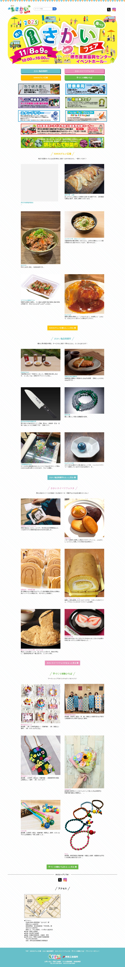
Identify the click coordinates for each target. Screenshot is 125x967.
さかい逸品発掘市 (41, 71)
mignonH (68, 789)
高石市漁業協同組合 (27, 202)
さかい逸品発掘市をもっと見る (62, 477)
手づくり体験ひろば (84, 78)
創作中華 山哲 (69, 195)
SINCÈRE (68, 538)
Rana (66, 854)
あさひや (23, 265)
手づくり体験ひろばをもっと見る (62, 867)
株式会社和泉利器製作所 (28, 421)
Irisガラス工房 (69, 463)
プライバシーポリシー (92, 951)
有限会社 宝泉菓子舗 (28, 589)
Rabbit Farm (25, 372)
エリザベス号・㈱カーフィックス (75, 239)
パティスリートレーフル (72, 598)
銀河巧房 (67, 415)
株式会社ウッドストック (28, 776)
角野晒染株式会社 (70, 714)
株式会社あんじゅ (26, 724)
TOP (27, 951)
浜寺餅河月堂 (69, 636)
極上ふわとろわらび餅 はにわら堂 (32, 650)
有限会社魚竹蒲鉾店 (71, 376)
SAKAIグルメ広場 (41, 78)
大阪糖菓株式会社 (26, 464)
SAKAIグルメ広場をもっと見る (62, 328)
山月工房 (23, 831)
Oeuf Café (68, 315)
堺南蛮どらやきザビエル (28, 526)
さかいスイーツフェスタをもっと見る (62, 663)
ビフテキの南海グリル (28, 300)
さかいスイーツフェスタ (84, 71)
